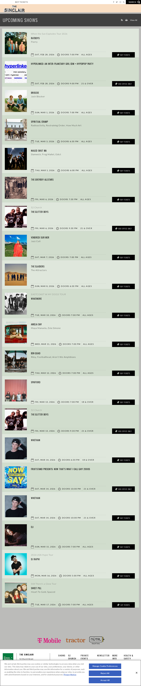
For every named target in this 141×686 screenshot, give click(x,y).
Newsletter (103, 655)
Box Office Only (123, 84)
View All (133, 20)
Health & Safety (128, 657)
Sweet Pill (38, 587)
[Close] (137, 673)
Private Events (85, 657)
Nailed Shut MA (42, 150)
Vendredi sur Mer (43, 237)
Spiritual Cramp (43, 121)
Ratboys (37, 37)
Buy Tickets (21, 2)
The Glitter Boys (43, 211)
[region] (70, 673)
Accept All (105, 680)
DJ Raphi (37, 558)
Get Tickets (123, 605)
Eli (33, 526)
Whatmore (38, 298)
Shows (61, 655)
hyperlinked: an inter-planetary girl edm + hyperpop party (73, 63)
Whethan (37, 439)
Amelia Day (38, 324)
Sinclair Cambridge (14, 8)
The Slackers (40, 266)
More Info (115, 657)
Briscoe (36, 92)
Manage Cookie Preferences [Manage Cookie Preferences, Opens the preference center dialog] (105, 666)
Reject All (105, 673)
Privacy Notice (70, 675)
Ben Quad (37, 353)
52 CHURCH (72, 657)
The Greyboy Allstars (46, 179)
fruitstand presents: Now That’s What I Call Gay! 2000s (71, 468)
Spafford (37, 381)
